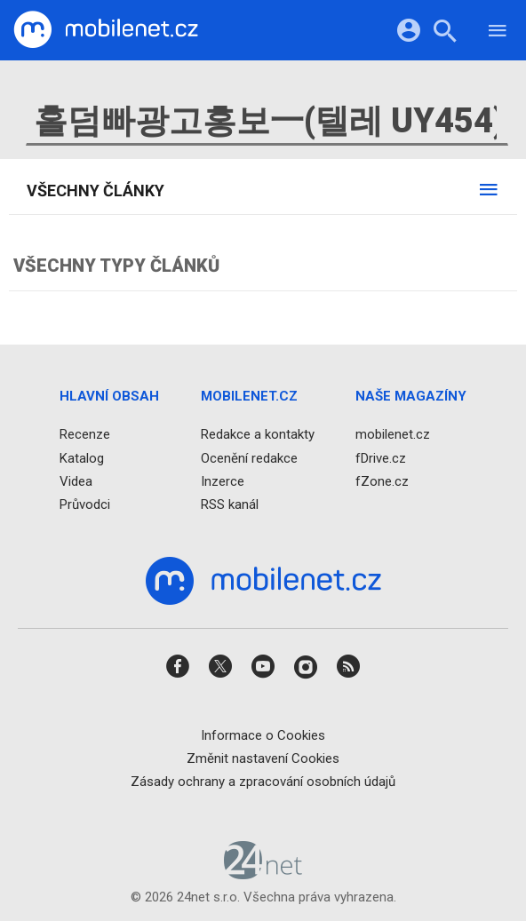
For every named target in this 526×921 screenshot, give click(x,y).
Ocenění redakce (249, 457)
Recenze (85, 434)
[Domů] (105, 30)
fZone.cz (382, 480)
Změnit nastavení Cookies (263, 758)
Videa (76, 480)
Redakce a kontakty (258, 434)
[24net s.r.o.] (263, 873)
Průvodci (85, 504)
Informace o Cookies (263, 734)
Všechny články (95, 190)
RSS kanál (230, 504)
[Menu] (497, 33)
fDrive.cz (380, 457)
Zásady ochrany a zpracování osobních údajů (263, 782)
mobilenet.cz (392, 434)
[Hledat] (445, 33)
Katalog (82, 457)
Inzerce (222, 480)
